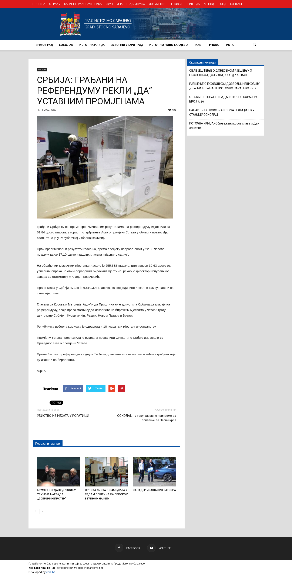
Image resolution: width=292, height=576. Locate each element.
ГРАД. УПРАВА (136, 4)
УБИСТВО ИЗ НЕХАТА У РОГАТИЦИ (63, 416)
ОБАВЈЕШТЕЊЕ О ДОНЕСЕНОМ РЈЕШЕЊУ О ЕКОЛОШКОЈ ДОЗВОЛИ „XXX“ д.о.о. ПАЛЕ (220, 73)
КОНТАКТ (236, 4)
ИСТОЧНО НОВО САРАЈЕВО (168, 45)
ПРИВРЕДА (193, 4)
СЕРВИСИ (176, 4)
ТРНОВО (213, 45)
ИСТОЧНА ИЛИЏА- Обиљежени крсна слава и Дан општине (224, 126)
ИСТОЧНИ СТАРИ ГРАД (127, 45)
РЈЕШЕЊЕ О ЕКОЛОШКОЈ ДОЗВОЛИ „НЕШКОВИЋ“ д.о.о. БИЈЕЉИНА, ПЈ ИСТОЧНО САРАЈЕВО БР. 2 (224, 86)
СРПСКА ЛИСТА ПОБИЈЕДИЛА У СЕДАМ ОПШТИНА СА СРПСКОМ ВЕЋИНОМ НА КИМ (106, 494)
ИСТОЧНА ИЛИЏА (92, 45)
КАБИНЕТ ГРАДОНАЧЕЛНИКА (83, 4)
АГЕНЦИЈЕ (210, 4)
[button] (254, 45)
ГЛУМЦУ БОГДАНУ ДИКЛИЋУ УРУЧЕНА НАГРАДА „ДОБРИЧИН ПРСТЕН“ (56, 494)
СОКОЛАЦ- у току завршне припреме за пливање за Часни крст (146, 418)
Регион (42, 69)
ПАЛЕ (197, 45)
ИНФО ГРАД (44, 45)
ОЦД (223, 4)
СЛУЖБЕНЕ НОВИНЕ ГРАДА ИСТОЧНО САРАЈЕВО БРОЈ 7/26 (223, 99)
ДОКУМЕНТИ (157, 4)
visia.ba (50, 572)
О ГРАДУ (54, 4)
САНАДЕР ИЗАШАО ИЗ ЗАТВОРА (154, 490)
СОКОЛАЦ (66, 45)
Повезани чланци (47, 443)
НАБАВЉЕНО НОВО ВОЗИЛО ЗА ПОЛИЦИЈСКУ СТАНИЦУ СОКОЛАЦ (221, 112)
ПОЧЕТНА (39, 4)
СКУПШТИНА (114, 4)
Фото (230, 45)
